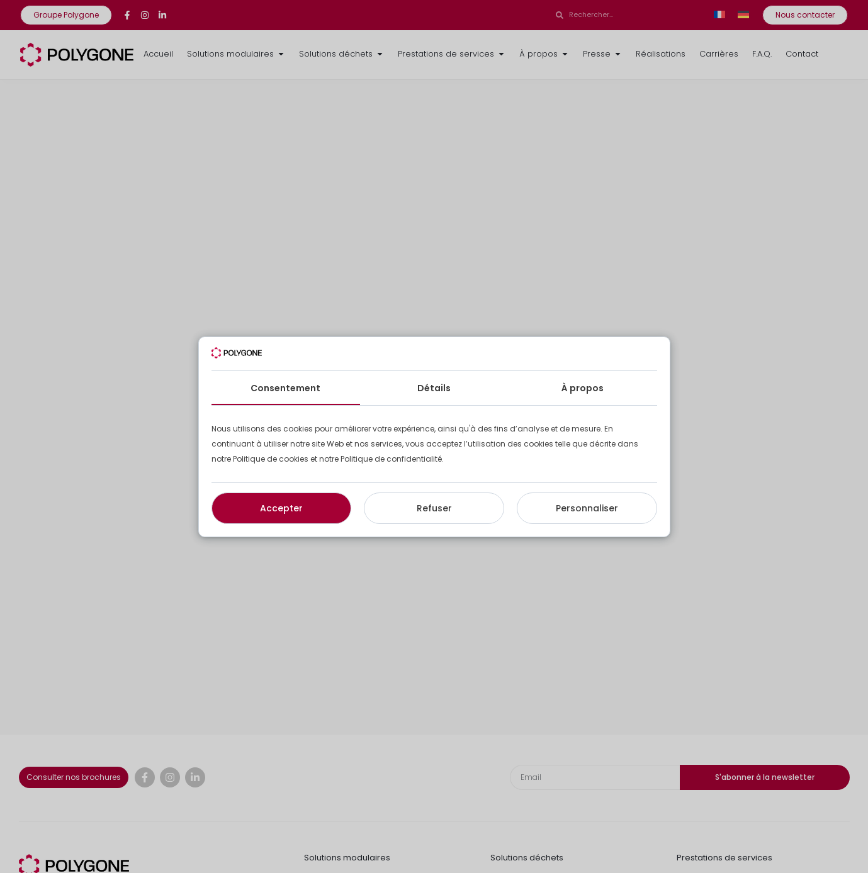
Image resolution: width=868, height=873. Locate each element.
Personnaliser (587, 508)
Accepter (281, 508)
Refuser (434, 508)
